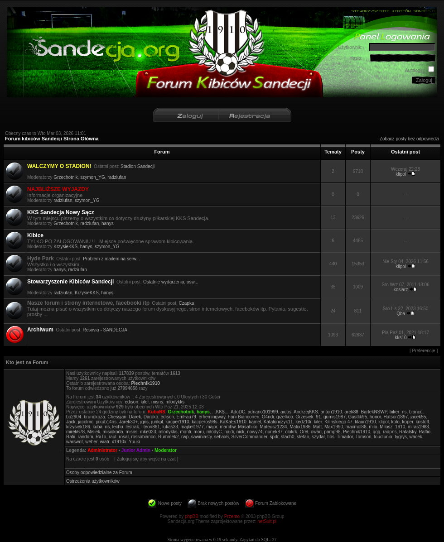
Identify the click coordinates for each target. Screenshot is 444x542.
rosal (124, 436)
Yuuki (134, 441)
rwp (184, 436)
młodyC (214, 431)
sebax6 (221, 436)
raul (112, 436)
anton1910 (331, 411)
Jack (71, 421)
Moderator (165, 450)
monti (185, 431)
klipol (401, 174)
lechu (117, 426)
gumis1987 (334, 416)
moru (198, 431)
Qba (400, 313)
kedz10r (303, 421)
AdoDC (238, 411)
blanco (415, 411)
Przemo (232, 516)
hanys (107, 223)
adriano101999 (263, 411)
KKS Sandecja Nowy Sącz (60, 212)
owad (316, 431)
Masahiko (247, 426)
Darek (135, 416)
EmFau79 (186, 416)
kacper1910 (177, 421)
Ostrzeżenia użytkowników (93, 481)
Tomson (363, 436)
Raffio (424, 431)
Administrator (102, 450)
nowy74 (254, 431)
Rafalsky (407, 431)
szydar (318, 436)
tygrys (401, 436)
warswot (74, 441)
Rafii (70, 436)
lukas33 (170, 426)
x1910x (119, 441)
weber (91, 441)
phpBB (191, 516)
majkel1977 (191, 426)
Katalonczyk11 (278, 421)
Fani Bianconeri (243, 416)
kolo (395, 421)
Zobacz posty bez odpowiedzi (409, 138)
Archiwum (40, 329)
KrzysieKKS (65, 246)
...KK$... (220, 411)
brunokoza (94, 416)
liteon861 (150, 426)
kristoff (422, 421)
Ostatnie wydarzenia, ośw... (170, 281)
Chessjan (116, 416)
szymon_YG (92, 177)
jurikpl (157, 421)
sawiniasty (201, 436)
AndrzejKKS (306, 411)
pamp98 (332, 431)
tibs (330, 436)
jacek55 (418, 416)
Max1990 (333, 426)
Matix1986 (300, 426)
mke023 (148, 431)
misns (157, 401)
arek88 (351, 411)
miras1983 (418, 426)
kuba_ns (101, 426)
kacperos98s (204, 421)
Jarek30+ (128, 421)
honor (375, 416)
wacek (415, 436)
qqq (377, 431)
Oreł (303, 431)
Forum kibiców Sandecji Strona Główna (52, 138)
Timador (345, 436)
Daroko (151, 416)
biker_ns (398, 411)
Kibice (35, 235)
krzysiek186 (78, 426)
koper (407, 421)
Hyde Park (40, 258)
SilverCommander (249, 436)
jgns (144, 421)
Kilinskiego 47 (338, 421)
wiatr (105, 441)
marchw (227, 426)
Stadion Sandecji (137, 166)
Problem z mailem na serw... (111, 258)
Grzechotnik (65, 177)
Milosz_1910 (392, 426)
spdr (274, 436)
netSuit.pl (266, 521)
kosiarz (401, 289)
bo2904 (73, 416)
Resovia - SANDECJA (105, 329)
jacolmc (85, 421)
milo (373, 426)
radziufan (116, 177)
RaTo (101, 436)
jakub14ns (106, 421)
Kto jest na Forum (27, 362)
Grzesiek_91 (308, 416)
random (85, 436)
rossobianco (143, 436)
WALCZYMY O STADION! (59, 166)
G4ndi (268, 416)
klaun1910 (365, 421)
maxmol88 (356, 426)
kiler (145, 401)
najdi (229, 431)
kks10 (401, 337)
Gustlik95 (357, 416)
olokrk (291, 431)
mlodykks (175, 401)
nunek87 (273, 431)
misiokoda (113, 431)
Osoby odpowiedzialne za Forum (99, 472)
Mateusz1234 (273, 426)
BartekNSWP (374, 411)
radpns (390, 431)
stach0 (287, 436)
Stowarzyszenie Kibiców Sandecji (70, 281)
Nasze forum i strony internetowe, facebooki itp (88, 303)
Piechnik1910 (145, 383)
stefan (303, 436)
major (211, 426)
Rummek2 (168, 436)
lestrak (132, 426)
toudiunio (383, 436)
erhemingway (211, 416)
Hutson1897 (395, 416)
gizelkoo (284, 416)
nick (240, 431)
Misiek (93, 431)
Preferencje (423, 350)
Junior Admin (135, 450)
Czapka (186, 303)
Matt (317, 426)
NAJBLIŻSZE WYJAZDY (58, 189)
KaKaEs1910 (233, 421)
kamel (255, 421)
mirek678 (75, 431)
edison (131, 401)
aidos (285, 411)
